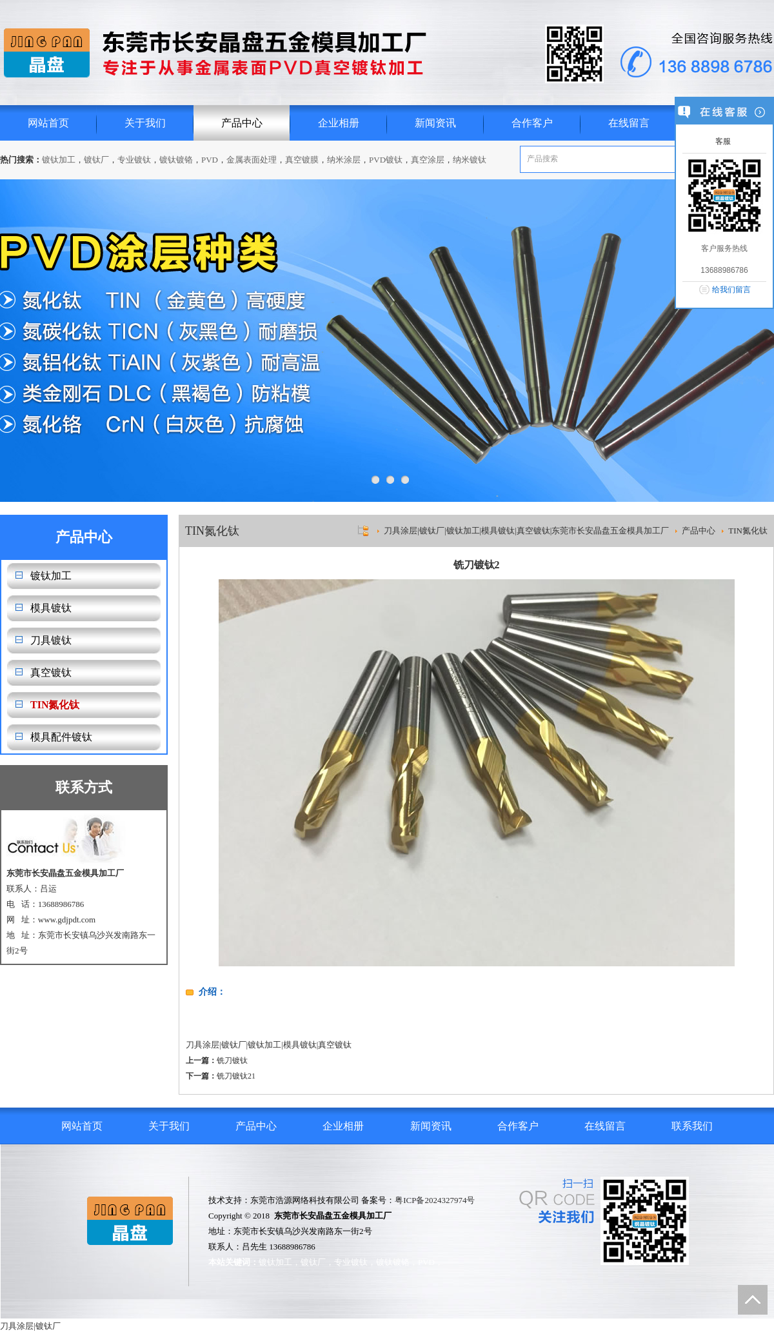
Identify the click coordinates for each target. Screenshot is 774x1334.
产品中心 (242, 122)
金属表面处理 (251, 159)
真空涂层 (427, 159)
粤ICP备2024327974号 (435, 1200)
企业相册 (338, 122)
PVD (209, 159)
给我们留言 (731, 289)
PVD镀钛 (385, 159)
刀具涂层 (202, 1045)
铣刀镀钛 (232, 1060)
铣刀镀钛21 (236, 1075)
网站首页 (48, 122)
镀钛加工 (58, 159)
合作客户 (532, 122)
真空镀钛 (51, 672)
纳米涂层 (344, 159)
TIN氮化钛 (54, 704)
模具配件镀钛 (61, 737)
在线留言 (629, 122)
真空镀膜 (302, 159)
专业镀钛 (134, 159)
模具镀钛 (51, 607)
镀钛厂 (96, 159)
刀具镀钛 (51, 640)
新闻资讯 (435, 122)
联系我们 (692, 1125)
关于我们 (145, 122)
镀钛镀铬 (176, 159)
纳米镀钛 (469, 159)
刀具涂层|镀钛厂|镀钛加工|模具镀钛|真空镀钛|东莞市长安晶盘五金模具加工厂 (526, 530)
